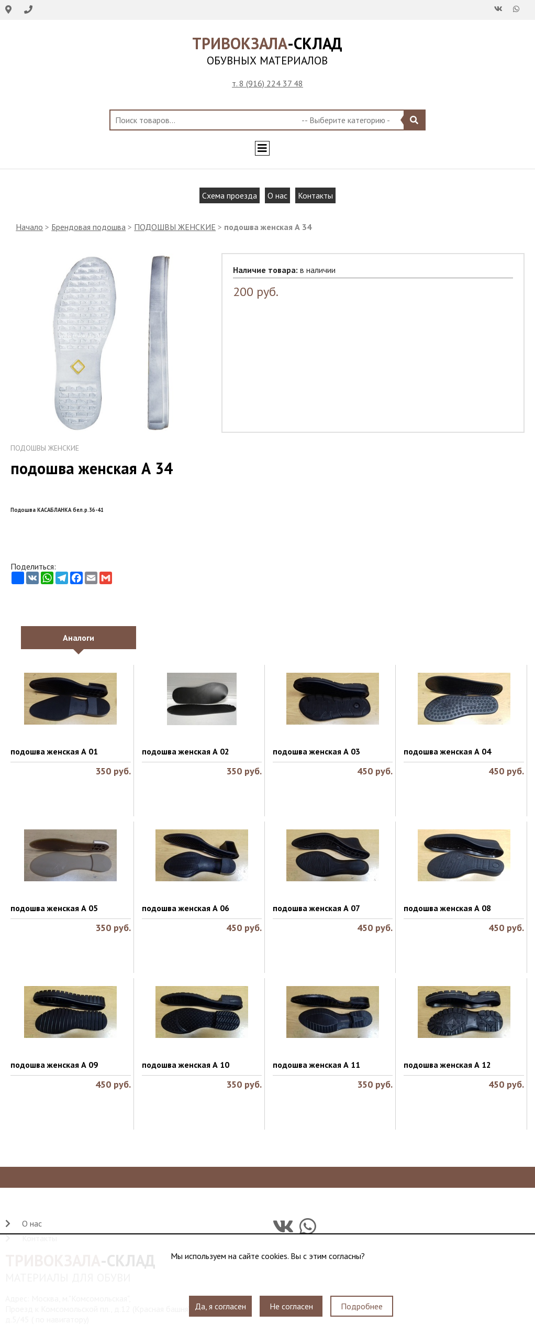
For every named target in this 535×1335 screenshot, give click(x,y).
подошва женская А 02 (185, 751)
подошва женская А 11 (316, 1064)
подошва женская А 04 (447, 751)
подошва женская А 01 (54, 751)
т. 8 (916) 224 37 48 (267, 83)
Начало (29, 227)
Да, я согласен (220, 1306)
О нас (277, 195)
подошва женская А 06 (185, 908)
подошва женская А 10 (185, 1064)
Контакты (315, 195)
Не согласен (291, 1306)
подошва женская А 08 (447, 908)
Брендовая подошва (88, 227)
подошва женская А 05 (54, 908)
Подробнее (362, 1306)
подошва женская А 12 (447, 1064)
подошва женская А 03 (316, 751)
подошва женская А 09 (54, 1064)
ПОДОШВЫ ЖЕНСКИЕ (175, 227)
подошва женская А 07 (316, 908)
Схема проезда (229, 195)
